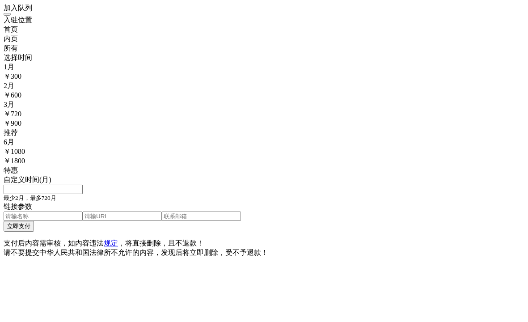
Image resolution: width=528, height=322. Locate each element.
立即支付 (18, 226)
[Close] (7, 14)
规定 (111, 243)
